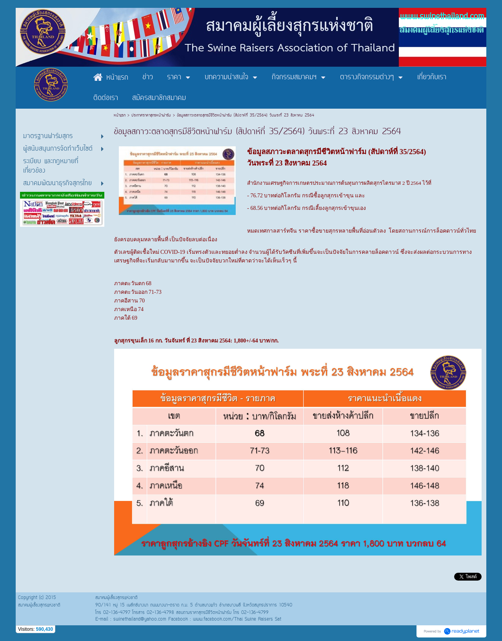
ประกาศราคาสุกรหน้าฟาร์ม (151, 115)
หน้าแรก (120, 115)
